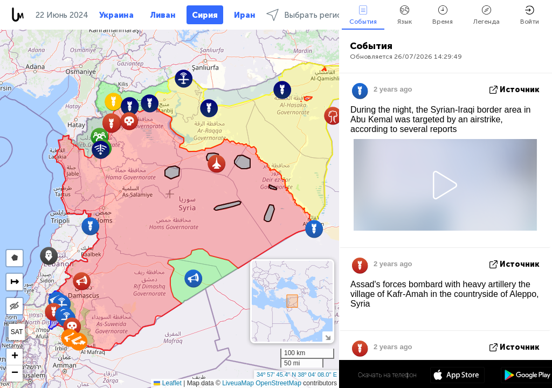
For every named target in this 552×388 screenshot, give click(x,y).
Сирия (205, 15)
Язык (404, 15)
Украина (116, 15)
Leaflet (167, 383)
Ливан (163, 15)
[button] (129, 120)
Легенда (486, 15)
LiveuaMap (238, 383)
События (363, 15)
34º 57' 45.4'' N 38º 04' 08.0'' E (297, 374)
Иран (245, 15)
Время (442, 15)
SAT (17, 332)
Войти (529, 15)
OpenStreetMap (278, 383)
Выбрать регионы (309, 15)
